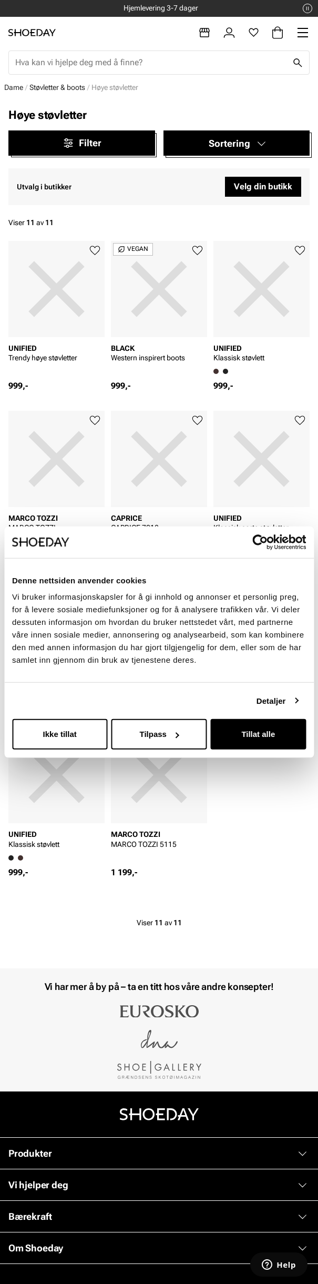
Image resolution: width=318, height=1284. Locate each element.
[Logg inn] (229, 32)
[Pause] (307, 8)
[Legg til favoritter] (95, 250)
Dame (13, 87)
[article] (56, 310)
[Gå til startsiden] (32, 32)
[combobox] (150, 62)
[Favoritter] (253, 32)
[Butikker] (204, 32)
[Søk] (297, 62)
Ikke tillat (60, 734)
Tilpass (159, 734)
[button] (236, 143)
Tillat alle (258, 734)
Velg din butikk (263, 186)
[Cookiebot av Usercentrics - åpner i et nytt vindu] (260, 542)
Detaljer (271, 700)
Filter (81, 143)
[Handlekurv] (277, 32)
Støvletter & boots (57, 87)
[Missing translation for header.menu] (303, 32)
